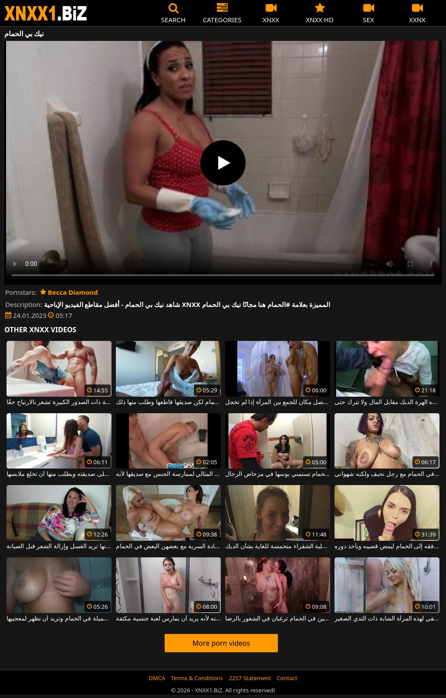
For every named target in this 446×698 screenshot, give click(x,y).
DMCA (157, 678)
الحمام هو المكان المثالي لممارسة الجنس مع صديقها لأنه (168, 474)
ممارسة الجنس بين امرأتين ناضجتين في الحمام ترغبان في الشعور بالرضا (277, 618)
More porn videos (221, 643)
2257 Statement (250, 678)
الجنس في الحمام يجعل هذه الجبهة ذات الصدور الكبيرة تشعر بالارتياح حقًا (59, 402)
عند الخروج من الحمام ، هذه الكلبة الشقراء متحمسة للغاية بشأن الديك (277, 546)
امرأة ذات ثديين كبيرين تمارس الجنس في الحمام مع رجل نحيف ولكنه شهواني (386, 474)
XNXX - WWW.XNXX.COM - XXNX (45, 13)
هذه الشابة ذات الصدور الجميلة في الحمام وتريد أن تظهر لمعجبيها (59, 618)
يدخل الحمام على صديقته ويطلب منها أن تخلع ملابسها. (59, 474)
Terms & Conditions (197, 678)
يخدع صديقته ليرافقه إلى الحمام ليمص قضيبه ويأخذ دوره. (386, 546)
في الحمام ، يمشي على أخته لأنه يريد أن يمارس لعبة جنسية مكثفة (168, 618)
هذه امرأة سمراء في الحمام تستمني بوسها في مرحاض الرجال (277, 474)
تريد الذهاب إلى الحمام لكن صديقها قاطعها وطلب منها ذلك (168, 402)
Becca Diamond (69, 292)
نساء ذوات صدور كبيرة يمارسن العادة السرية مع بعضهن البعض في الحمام (168, 546)
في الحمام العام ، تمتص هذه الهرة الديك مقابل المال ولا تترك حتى (386, 402)
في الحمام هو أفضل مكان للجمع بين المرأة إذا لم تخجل (277, 402)
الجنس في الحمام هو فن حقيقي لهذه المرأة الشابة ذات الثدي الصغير (386, 618)
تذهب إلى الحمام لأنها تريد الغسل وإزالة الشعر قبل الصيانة (59, 546)
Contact (287, 678)
